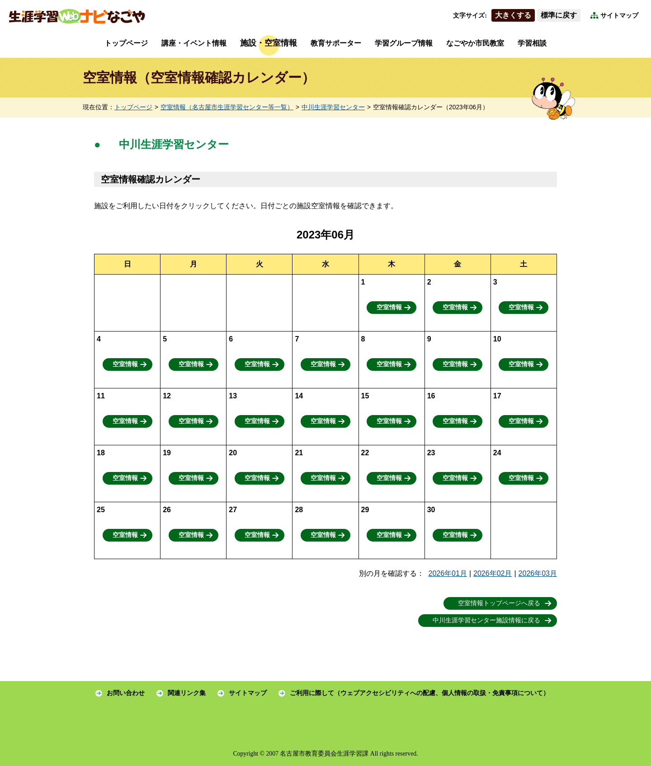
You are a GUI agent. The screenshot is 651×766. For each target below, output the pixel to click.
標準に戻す (559, 15)
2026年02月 (492, 573)
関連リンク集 (187, 693)
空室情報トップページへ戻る (499, 603)
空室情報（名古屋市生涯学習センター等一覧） (226, 107)
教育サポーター (336, 43)
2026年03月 (538, 573)
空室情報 (389, 307)
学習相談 (532, 43)
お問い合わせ (126, 693)
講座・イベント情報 (193, 43)
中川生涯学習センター (333, 107)
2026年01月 (448, 573)
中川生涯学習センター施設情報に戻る (486, 620)
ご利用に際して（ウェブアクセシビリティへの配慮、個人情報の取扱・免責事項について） (419, 693)
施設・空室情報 (268, 42)
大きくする (513, 15)
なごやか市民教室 (475, 43)
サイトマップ (619, 15)
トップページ (126, 43)
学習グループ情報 (404, 43)
